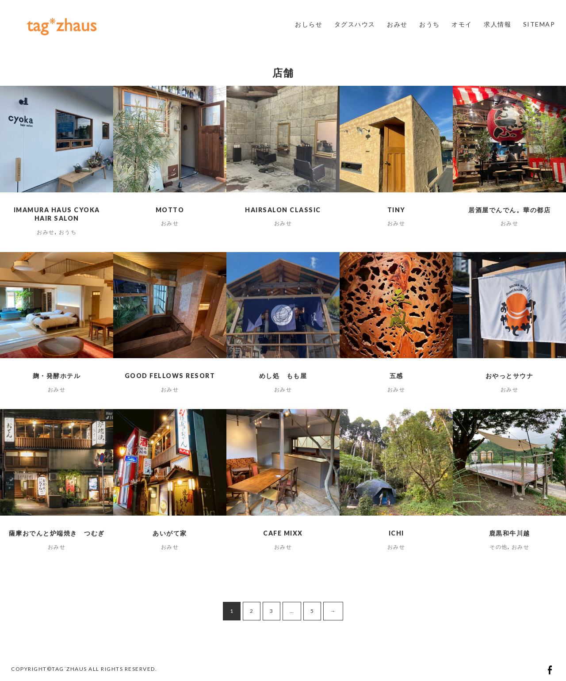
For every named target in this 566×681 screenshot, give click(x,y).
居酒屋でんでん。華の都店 (509, 210)
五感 (396, 375)
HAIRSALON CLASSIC (283, 210)
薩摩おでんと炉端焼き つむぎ (57, 533)
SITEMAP (539, 24)
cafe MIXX (283, 533)
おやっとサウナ (510, 375)
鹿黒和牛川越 (509, 533)
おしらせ (308, 24)
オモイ (461, 24)
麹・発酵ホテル (57, 375)
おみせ (397, 24)
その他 (499, 546)
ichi (396, 533)
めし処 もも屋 (283, 375)
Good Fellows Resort (170, 375)
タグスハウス (354, 24)
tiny (396, 210)
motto (170, 210)
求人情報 (497, 24)
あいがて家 (170, 533)
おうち (429, 24)
